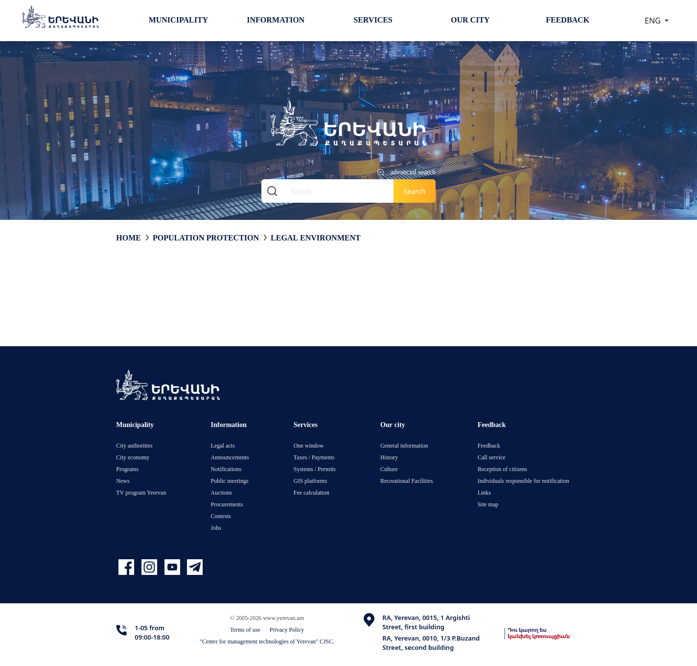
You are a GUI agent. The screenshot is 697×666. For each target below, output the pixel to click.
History (389, 457)
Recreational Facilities (406, 480)
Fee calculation (311, 492)
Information (275, 19)
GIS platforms (310, 480)
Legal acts (223, 445)
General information (404, 445)
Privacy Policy (287, 629)
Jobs (216, 527)
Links (484, 492)
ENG (654, 20)
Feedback (567, 19)
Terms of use (245, 629)
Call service (492, 457)
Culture (389, 469)
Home (128, 237)
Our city (470, 19)
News (122, 480)
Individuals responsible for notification (523, 480)
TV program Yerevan (141, 492)
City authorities (134, 445)
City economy (132, 457)
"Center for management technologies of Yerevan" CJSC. (267, 641)
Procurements (227, 504)
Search (414, 191)
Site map (488, 504)
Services (372, 19)
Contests (221, 516)
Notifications (226, 469)
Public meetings (230, 480)
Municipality (178, 19)
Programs (127, 469)
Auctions (221, 492)
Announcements (230, 457)
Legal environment (316, 237)
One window (309, 445)
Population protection (206, 237)
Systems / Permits (315, 469)
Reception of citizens (502, 469)
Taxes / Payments (314, 457)
